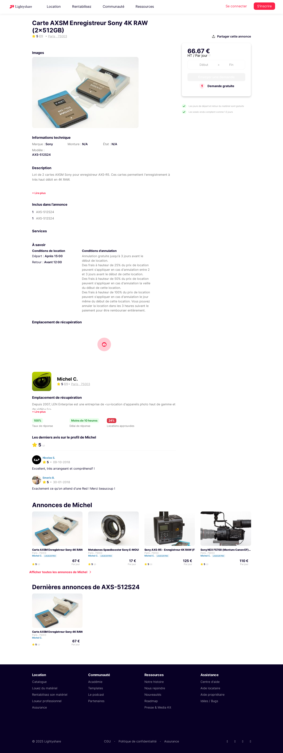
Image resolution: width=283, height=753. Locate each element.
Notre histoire (154, 682)
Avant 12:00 (53, 262)
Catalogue (39, 682)
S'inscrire (264, 6)
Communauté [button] (113, 6)
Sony (49, 144)
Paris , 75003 (39, 552)
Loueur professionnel (47, 701)
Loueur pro (50, 556)
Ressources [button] (145, 6)
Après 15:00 (54, 256)
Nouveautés (152, 694)
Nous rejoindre (154, 688)
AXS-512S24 (41, 154)
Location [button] (54, 6)
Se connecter (236, 6)
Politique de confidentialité (138, 741)
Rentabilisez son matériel (49, 694)
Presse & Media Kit (157, 707)
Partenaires (96, 701)
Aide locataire (210, 688)
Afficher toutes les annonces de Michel (58, 572)
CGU (107, 741)
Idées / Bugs (209, 701)
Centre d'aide (210, 682)
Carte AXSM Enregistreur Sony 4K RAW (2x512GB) (64, 549)
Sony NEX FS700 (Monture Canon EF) (224, 549)
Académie (95, 682)
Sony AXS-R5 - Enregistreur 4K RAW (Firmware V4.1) (178, 549)
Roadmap (151, 701)
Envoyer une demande (216, 77)
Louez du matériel (44, 688)
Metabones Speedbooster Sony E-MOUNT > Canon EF (122, 549)
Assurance (39, 707)
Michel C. (67, 379)
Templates (95, 688)
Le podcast (96, 694)
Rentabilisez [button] (81, 6)
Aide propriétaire (212, 694)
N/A (85, 144)
